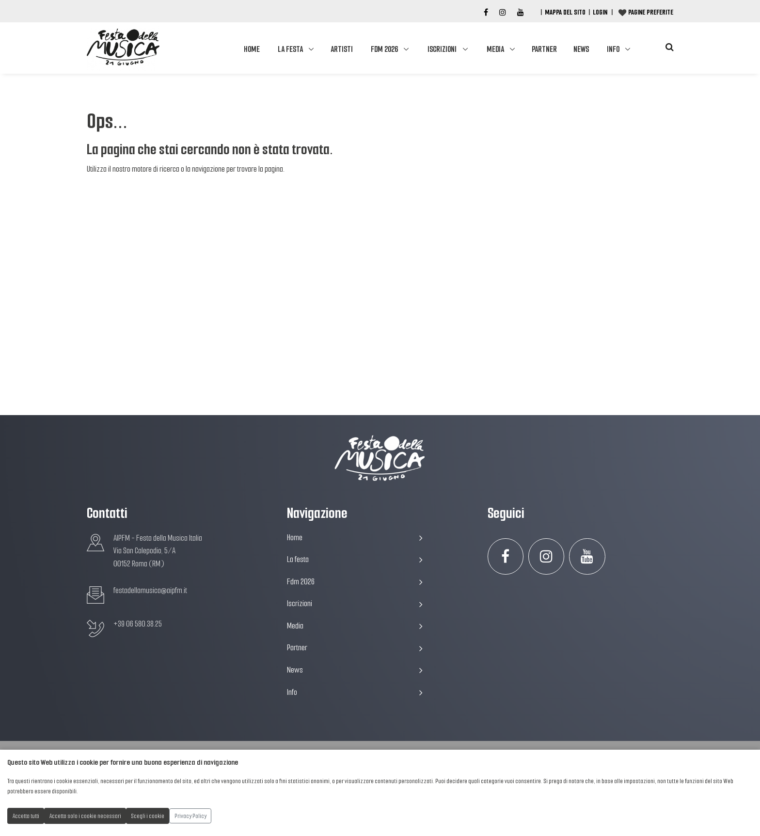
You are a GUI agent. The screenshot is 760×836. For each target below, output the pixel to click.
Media (495, 49)
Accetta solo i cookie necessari (85, 816)
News (581, 49)
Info (613, 49)
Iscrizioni (442, 49)
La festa (290, 49)
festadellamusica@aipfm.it (150, 590)
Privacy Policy (190, 815)
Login (600, 12)
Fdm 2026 (384, 49)
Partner (544, 49)
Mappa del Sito (565, 12)
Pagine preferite (650, 12)
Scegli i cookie (147, 816)
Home (252, 49)
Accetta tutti (26, 816)
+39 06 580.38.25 (137, 623)
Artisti (342, 49)
